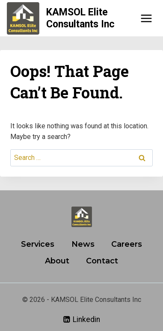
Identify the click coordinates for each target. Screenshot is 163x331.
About (57, 261)
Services (37, 244)
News (83, 244)
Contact (102, 261)
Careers (126, 244)
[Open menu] (146, 18)
